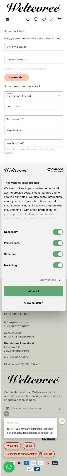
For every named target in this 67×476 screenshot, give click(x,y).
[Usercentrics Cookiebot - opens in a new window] (48, 170)
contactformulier (28, 364)
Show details (47, 279)
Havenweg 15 (12, 347)
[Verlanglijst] (43, 19)
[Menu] (7, 19)
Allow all (33, 291)
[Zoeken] (28, 19)
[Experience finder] (35, 19)
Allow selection (33, 302)
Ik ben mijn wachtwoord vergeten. (25, 68)
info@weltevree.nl (18, 322)
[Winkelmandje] (59, 19)
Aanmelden (16, 77)
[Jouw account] (51, 19)
